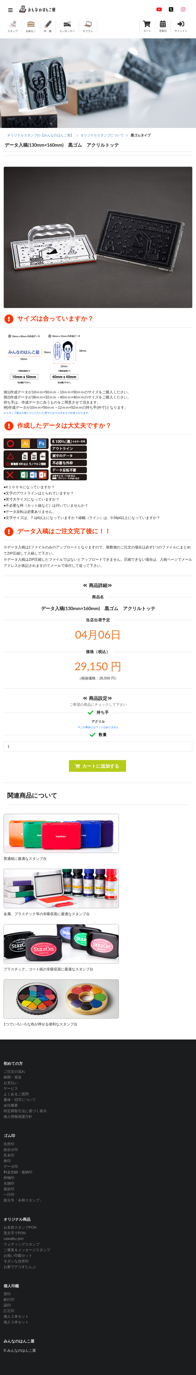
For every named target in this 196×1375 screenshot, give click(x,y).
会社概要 (11, 1105)
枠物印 (9, 1178)
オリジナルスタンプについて (102, 135)
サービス (11, 1088)
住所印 (9, 1144)
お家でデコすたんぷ (20, 1267)
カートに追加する (97, 766)
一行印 (9, 1195)
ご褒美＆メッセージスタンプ (27, 1250)
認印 (7, 1305)
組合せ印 (11, 1149)
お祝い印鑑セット (18, 1255)
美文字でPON (15, 1233)
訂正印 (9, 1311)
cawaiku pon (14, 1239)
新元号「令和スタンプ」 (23, 1200)
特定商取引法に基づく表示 (25, 1111)
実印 (7, 1294)
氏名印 (9, 1155)
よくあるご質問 (16, 1094)
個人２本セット (16, 1316)
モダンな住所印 (16, 1261)
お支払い (11, 1083)
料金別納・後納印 (18, 1172)
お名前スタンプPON (20, 1227)
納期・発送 (13, 1077)
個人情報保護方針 (18, 1116)
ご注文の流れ (14, 1071)
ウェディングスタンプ (21, 1244)
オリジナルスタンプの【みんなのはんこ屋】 (40, 135)
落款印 (9, 1189)
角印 (7, 1161)
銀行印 (9, 1299)
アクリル (98, 721)
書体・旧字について (20, 1100)
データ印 (11, 1166)
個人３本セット (16, 1322)
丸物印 (9, 1183)
